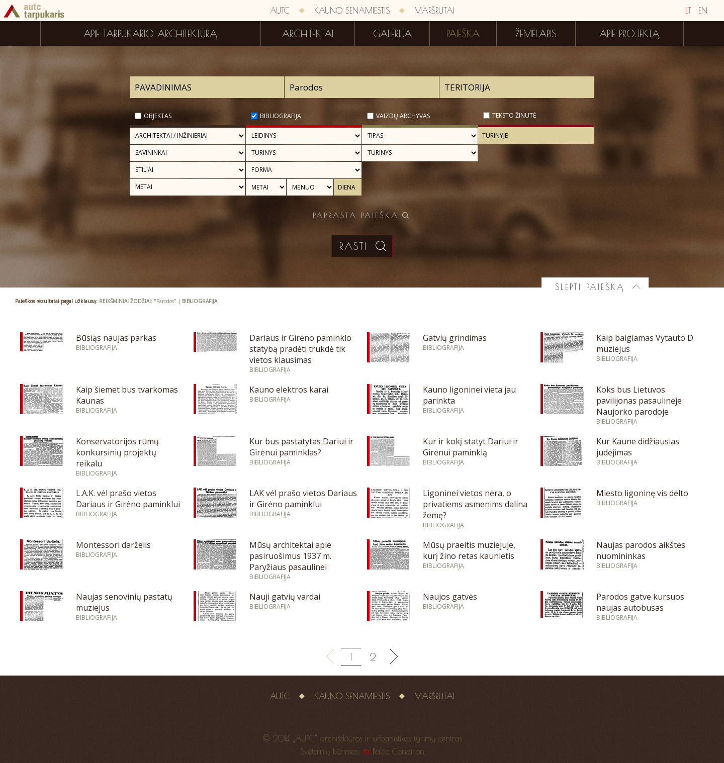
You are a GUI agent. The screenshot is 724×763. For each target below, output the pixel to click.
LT (688, 10)
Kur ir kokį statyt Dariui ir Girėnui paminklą (470, 447)
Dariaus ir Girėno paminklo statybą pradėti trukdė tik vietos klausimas (300, 348)
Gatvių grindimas (455, 337)
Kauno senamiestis (352, 10)
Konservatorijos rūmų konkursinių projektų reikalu (117, 452)
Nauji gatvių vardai (284, 596)
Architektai (307, 33)
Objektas (157, 116)
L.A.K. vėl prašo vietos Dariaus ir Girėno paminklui (128, 499)
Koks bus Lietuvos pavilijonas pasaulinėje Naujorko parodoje (639, 400)
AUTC (280, 10)
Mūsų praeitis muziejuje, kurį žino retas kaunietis (469, 550)
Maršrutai (434, 10)
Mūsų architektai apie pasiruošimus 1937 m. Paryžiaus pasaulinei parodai (290, 561)
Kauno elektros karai (288, 389)
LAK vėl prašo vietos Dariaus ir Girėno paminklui (303, 499)
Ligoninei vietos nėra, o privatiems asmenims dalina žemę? (475, 504)
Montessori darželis (113, 544)
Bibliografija (280, 116)
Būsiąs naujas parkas (116, 337)
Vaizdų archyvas (403, 116)
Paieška (463, 33)
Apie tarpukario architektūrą (150, 33)
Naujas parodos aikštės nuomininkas (640, 550)
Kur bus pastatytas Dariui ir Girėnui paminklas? (301, 447)
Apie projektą (629, 33)
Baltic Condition (398, 751)
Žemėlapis (536, 33)
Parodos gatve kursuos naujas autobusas (640, 602)
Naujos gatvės (450, 596)
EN (702, 10)
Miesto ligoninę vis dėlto (642, 493)
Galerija (392, 33)
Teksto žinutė (514, 115)
